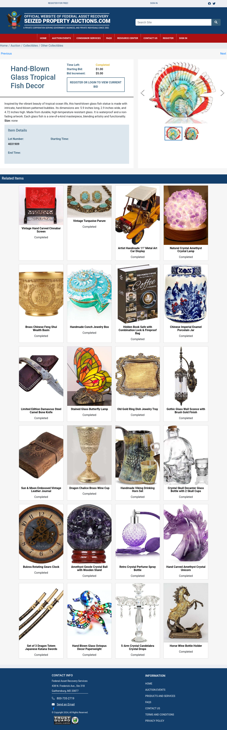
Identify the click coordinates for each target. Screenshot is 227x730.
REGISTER (168, 38)
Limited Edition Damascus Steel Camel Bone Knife (41, 411)
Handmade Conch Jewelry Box (89, 327)
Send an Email (66, 704)
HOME (43, 38)
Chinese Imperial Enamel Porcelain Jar (186, 328)
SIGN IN (183, 38)
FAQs (109, 38)
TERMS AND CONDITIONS (159, 714)
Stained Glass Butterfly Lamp (89, 409)
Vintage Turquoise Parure (89, 221)
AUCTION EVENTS (61, 38)
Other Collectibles (52, 45)
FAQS (148, 702)
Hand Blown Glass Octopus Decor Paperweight (89, 647)
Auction (15, 45)
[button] (173, 133)
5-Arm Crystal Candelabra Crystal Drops (137, 647)
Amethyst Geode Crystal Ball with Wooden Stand (89, 568)
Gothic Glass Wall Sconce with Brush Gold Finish (186, 411)
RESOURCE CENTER (127, 38)
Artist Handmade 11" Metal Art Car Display (137, 250)
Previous (6, 53)
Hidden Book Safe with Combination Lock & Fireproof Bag (138, 330)
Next (223, 53)
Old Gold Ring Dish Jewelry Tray (137, 409)
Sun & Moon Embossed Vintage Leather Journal (41, 490)
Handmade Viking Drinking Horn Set (138, 490)
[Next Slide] (222, 92)
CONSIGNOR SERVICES (88, 38)
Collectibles (30, 45)
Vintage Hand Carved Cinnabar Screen (41, 230)
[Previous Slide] (142, 92)
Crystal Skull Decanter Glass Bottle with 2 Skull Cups (186, 490)
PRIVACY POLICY (154, 720)
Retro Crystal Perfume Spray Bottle (138, 568)
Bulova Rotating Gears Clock (41, 567)
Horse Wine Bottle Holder (186, 645)
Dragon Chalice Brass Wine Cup (89, 488)
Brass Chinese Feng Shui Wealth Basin (41, 328)
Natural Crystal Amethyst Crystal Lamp (186, 250)
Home (4, 45)
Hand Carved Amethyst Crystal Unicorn (185, 568)
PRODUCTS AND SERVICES (160, 696)
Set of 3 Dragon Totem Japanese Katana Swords (41, 647)
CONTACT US (150, 38)
